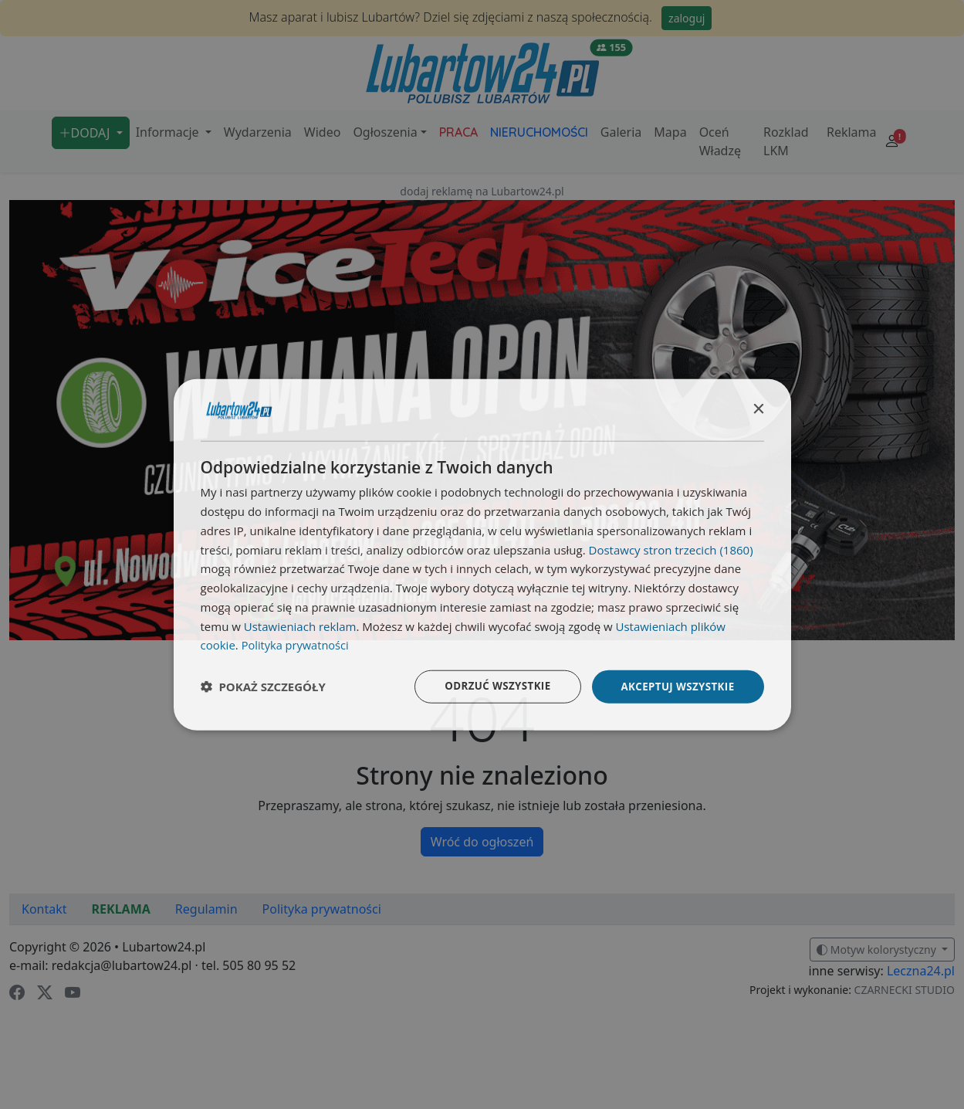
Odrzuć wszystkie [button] (489, 686)
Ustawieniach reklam (300, 625)
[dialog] (482, 554)
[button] (263, 686)
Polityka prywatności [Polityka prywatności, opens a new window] (297, 644)
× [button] (758, 408)
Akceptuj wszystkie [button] (674, 686)
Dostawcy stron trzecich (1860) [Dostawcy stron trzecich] (671, 548)
